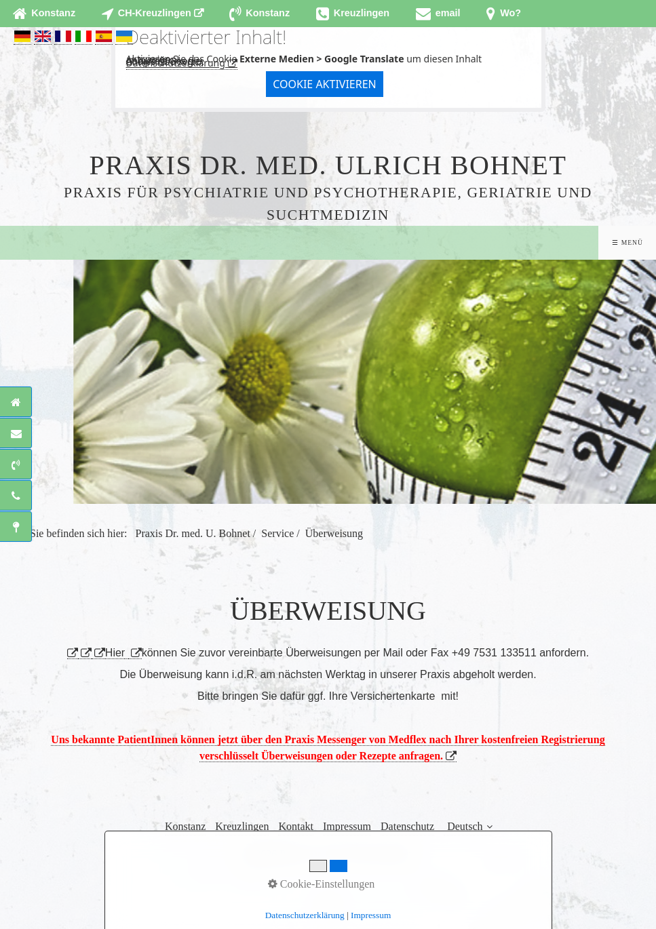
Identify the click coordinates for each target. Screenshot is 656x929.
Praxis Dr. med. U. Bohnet (193, 533)
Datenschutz (407, 826)
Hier (115, 652)
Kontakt (295, 826)
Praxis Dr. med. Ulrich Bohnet (327, 165)
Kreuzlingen (242, 826)
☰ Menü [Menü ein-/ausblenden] (627, 242)
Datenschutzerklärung (175, 62)
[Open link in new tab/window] (152, 13)
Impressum (347, 826)
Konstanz (185, 826)
